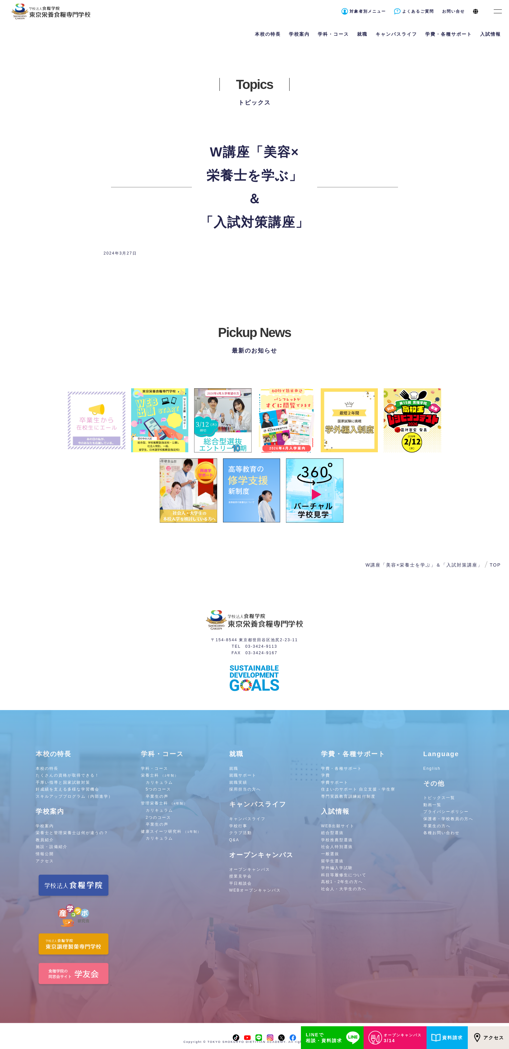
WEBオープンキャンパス (255, 890)
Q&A (234, 840)
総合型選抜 (332, 832)
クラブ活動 (240, 832)
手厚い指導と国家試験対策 (63, 782)
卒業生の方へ (437, 826)
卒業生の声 (157, 796)
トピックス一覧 (439, 797)
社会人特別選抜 (337, 846)
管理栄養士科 (164, 803)
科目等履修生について (343, 875)
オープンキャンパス (249, 869)
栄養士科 (160, 775)
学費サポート (334, 782)
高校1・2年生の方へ (342, 882)
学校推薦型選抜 (337, 840)
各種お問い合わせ (441, 832)
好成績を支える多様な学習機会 (67, 789)
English (432, 768)
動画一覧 (432, 805)
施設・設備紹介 (52, 846)
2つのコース (158, 817)
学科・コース (154, 768)
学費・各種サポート (341, 768)
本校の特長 (47, 768)
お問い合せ (453, 11)
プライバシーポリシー (446, 811)
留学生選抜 (332, 861)
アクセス (45, 861)
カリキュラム (159, 782)
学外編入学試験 (337, 868)
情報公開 (45, 854)
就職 (233, 768)
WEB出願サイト (337, 826)
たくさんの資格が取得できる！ (67, 775)
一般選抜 (330, 854)
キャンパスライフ (247, 819)
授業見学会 (240, 876)
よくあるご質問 (418, 11)
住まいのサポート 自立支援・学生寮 (358, 789)
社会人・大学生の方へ (343, 889)
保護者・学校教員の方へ (448, 819)
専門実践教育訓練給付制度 (348, 796)
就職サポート (242, 775)
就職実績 (238, 782)
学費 (325, 775)
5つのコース (158, 789)
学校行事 (238, 826)
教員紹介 (45, 840)
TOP (495, 565)
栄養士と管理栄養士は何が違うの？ (72, 832)
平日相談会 (240, 883)
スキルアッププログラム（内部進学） (74, 796)
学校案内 (45, 826)
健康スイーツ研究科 (171, 831)
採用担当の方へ (245, 789)
